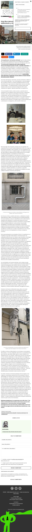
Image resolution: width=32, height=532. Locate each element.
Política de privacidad (16, 498)
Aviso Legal (16, 496)
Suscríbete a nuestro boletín (22, 502)
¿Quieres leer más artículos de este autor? (12, 431)
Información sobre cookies (16, 499)
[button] (8, 17)
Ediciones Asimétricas (6, 400)
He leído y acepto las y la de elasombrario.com (23, 517)
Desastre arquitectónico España (8, 413)
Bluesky (11, 56)
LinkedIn (17, 53)
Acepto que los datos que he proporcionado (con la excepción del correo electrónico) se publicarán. (14, 463)
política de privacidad (17, 459)
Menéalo (4, 57)
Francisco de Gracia (21, 413)
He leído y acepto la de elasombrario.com (12, 460)
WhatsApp (25, 53)
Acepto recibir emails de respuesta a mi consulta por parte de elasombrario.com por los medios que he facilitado (23, 512)
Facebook (9, 53)
